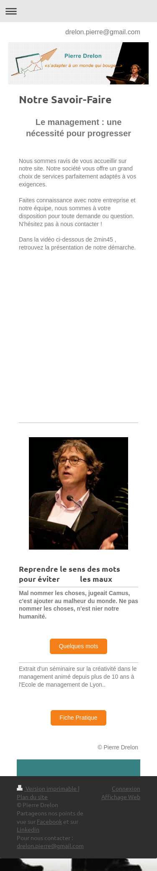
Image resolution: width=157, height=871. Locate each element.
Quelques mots (78, 646)
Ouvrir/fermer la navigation (78, 11)
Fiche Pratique (78, 717)
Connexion (126, 788)
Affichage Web (120, 796)
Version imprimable (47, 788)
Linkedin (28, 829)
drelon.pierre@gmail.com (102, 32)
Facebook (49, 821)
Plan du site (32, 796)
